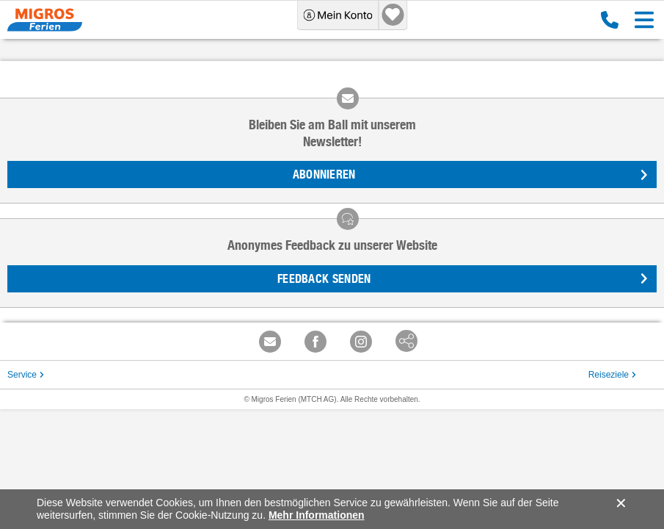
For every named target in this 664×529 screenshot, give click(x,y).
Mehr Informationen (317, 515)
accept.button (620, 503)
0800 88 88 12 (610, 20)
